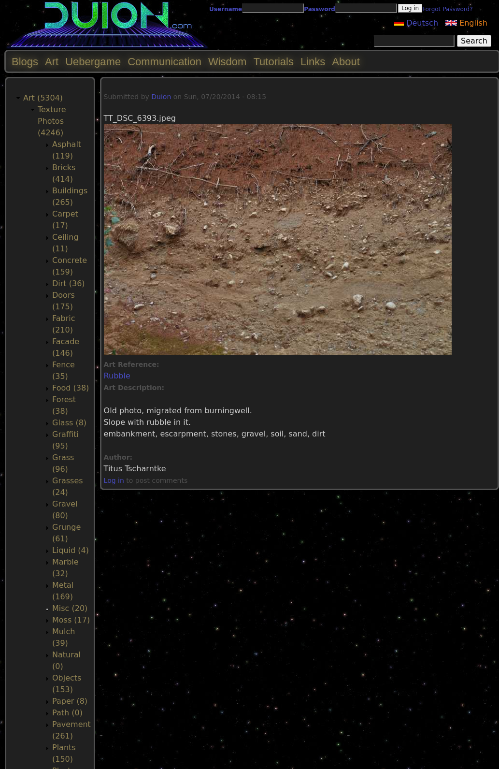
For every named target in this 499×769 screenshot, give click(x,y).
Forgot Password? (447, 9)
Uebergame (93, 62)
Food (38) (70, 387)
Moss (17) (71, 619)
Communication (164, 62)
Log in (114, 480)
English (466, 23)
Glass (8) (69, 422)
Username (225, 9)
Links (312, 62)
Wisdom (227, 62)
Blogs (25, 62)
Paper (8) (69, 701)
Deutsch (416, 23)
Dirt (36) (68, 283)
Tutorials (273, 62)
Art (51, 62)
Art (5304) (43, 97)
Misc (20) (69, 608)
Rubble (117, 375)
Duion (161, 97)
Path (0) (67, 712)
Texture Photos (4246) (52, 121)
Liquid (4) (70, 550)
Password (319, 9)
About (346, 62)
